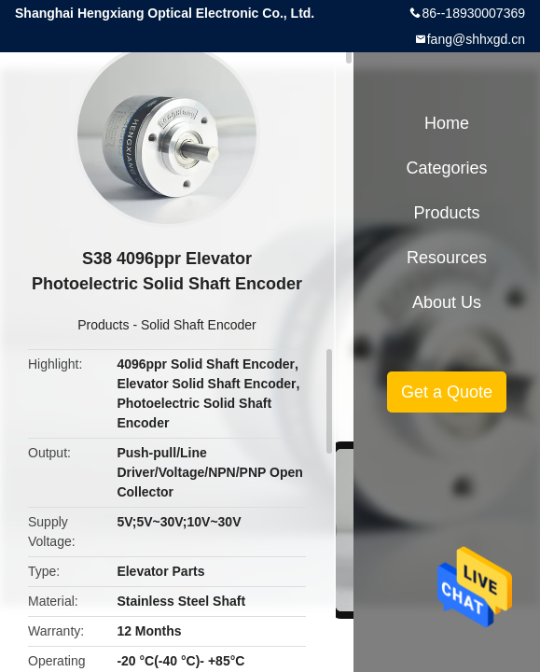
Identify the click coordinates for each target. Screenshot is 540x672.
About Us (446, 302)
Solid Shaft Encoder (198, 324)
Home (446, 123)
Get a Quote (446, 392)
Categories (446, 168)
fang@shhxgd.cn (476, 39)
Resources (447, 257)
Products (103, 324)
